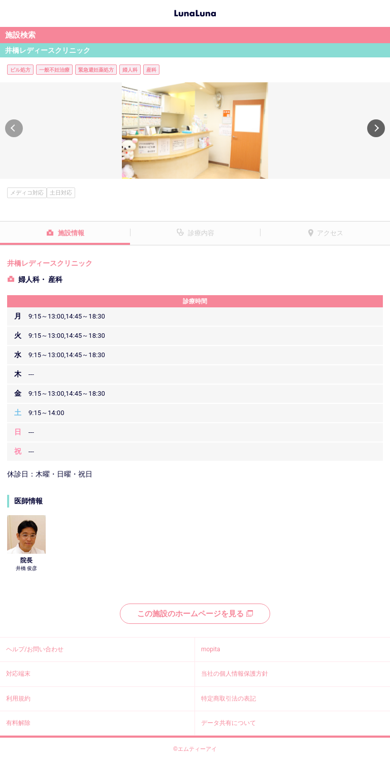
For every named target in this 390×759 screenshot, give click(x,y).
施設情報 (71, 233)
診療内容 (201, 233)
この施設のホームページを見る (195, 613)
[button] (14, 128)
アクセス (330, 233)
